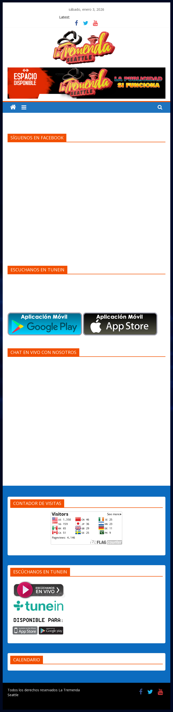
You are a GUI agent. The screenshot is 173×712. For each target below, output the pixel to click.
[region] (86, 83)
